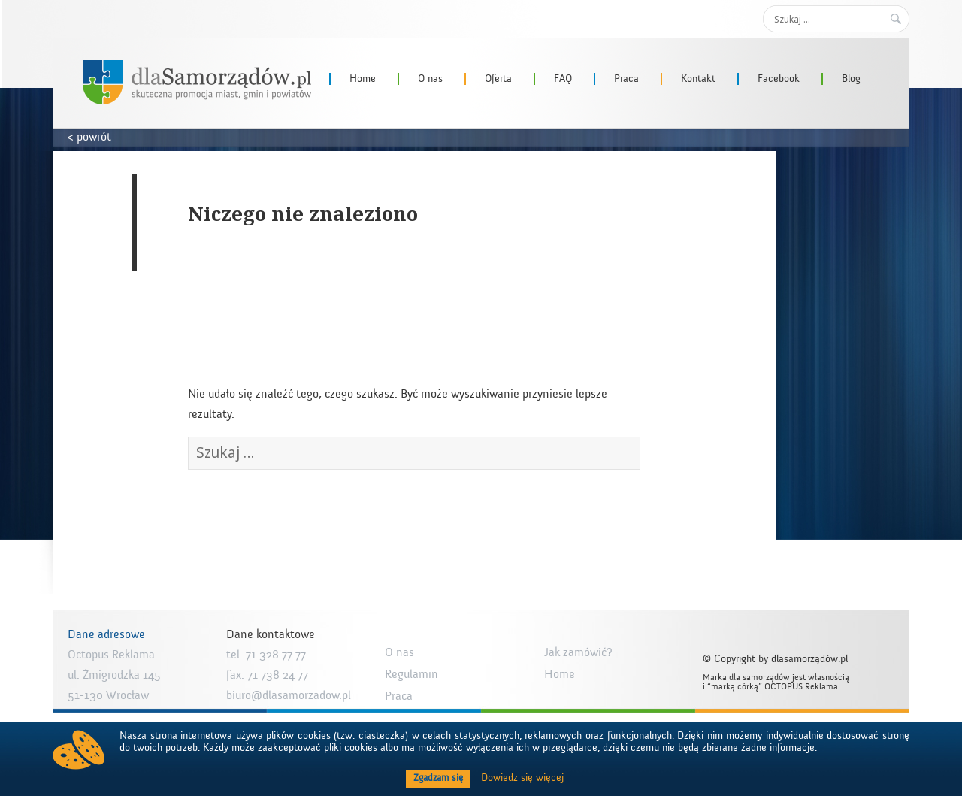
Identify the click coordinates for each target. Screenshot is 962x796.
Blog (851, 79)
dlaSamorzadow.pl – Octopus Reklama (197, 82)
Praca (626, 79)
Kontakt (698, 79)
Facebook (779, 79)
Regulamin (411, 674)
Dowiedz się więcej (522, 778)
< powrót (89, 137)
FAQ (563, 79)
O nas (430, 79)
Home (362, 79)
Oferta (498, 79)
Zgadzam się (438, 778)
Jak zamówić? (578, 652)
